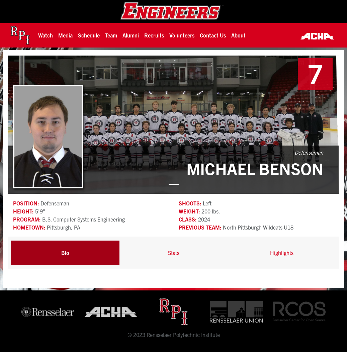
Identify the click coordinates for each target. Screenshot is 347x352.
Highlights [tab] (281, 252)
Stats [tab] (173, 252)
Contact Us (213, 35)
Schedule (89, 35)
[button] (45, 35)
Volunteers (181, 35)
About (238, 35)
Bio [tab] (65, 252)
